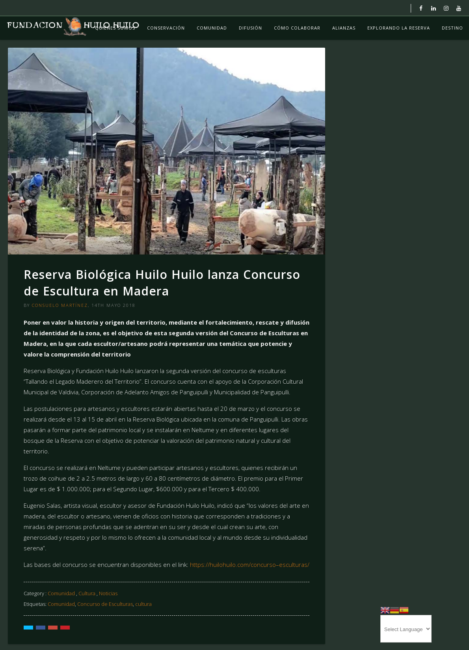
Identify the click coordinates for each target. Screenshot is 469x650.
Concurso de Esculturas (105, 603)
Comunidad (212, 28)
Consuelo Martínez (60, 305)
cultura (143, 603)
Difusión (250, 28)
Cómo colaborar (297, 28)
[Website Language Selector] (406, 629)
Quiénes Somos (115, 28)
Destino (452, 28)
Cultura (86, 593)
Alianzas (343, 28)
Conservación (166, 28)
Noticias (108, 593)
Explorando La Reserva (398, 28)
